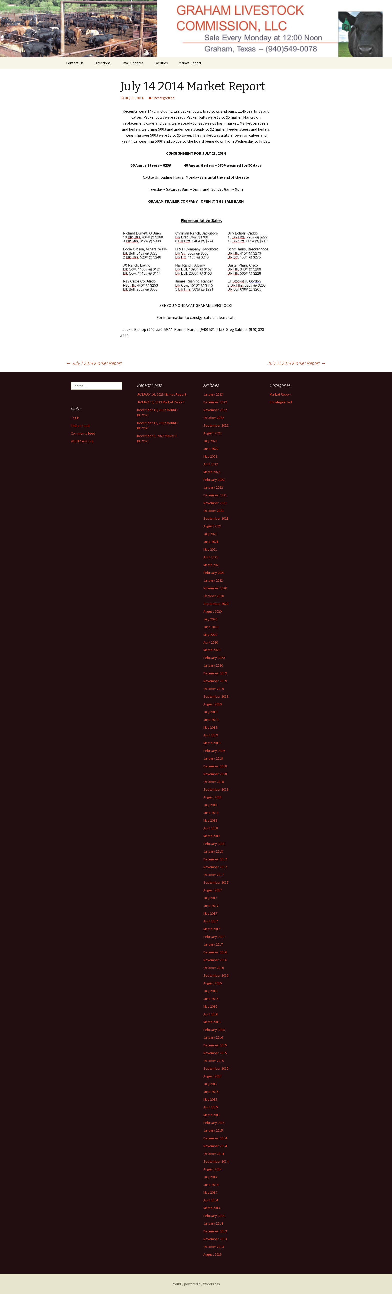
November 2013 (215, 1239)
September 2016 (216, 975)
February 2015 (214, 1122)
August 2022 (213, 433)
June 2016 (211, 998)
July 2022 (210, 441)
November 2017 (215, 867)
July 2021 (210, 534)
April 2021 (211, 557)
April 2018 (211, 828)
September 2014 (216, 1161)
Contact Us (75, 63)
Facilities (161, 63)
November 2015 (215, 1053)
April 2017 (211, 921)
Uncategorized (163, 98)
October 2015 (214, 1060)
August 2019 (213, 704)
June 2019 (211, 719)
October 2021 (214, 510)
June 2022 (211, 448)
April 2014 (211, 1200)
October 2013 (214, 1246)
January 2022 (213, 487)
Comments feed (83, 433)
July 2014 (210, 1177)
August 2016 (213, 983)
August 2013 (213, 1254)
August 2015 (213, 1076)
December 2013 (215, 1231)
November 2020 (215, 588)
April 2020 (211, 642)
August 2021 (213, 526)
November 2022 (215, 410)
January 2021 (213, 580)
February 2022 (214, 479)
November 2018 (215, 774)
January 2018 (213, 851)
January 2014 (213, 1223)
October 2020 (214, 596)
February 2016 (214, 1029)
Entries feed (80, 425)
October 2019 (214, 688)
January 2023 (213, 394)
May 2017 (210, 913)
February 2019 (214, 750)
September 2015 (216, 1068)
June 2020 (211, 627)
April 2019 (211, 735)
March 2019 (212, 743)
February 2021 (214, 572)
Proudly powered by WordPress (196, 1284)
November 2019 (215, 681)
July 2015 (210, 1084)
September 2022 (216, 425)
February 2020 (214, 657)
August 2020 (213, 611)
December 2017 (215, 859)
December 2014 (215, 1138)
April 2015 (211, 1107)
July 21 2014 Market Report (297, 363)
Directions (102, 63)
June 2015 (211, 1091)
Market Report (190, 63)
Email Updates (133, 63)
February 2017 (214, 936)
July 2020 (210, 619)
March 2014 (212, 1208)
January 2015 (213, 1130)
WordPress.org (82, 441)
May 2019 (210, 727)
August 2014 (213, 1169)
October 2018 (214, 781)
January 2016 (213, 1037)
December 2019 (215, 673)
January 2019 (213, 758)
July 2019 (210, 712)
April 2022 (211, 464)
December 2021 (215, 495)
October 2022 (214, 417)
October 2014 (214, 1153)
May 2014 (210, 1192)
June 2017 (211, 905)
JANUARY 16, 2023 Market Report (161, 394)
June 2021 (211, 541)
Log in (75, 418)
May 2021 (210, 549)
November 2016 (215, 960)
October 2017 (214, 874)
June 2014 (211, 1184)
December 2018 (215, 766)
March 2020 (212, 650)
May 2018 (210, 820)
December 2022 (215, 402)
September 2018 (216, 789)
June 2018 (211, 812)
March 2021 (212, 565)
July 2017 (210, 898)
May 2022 (210, 456)
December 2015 (215, 1045)
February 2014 (214, 1215)
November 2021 (215, 503)
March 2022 (212, 472)
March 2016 (212, 1022)
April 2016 (211, 1014)
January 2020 (213, 665)
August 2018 (213, 797)
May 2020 (210, 634)
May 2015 (210, 1099)
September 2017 (216, 882)
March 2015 (212, 1115)
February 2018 (214, 843)
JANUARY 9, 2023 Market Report (160, 402)
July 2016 (210, 991)
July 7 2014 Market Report (94, 363)
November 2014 (215, 1146)
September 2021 (216, 518)
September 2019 (216, 696)
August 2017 (213, 890)
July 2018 (210, 805)
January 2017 (213, 944)
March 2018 (212, 836)
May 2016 (210, 1006)
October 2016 (214, 967)
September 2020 (216, 603)
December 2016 (215, 952)
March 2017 (212, 929)
